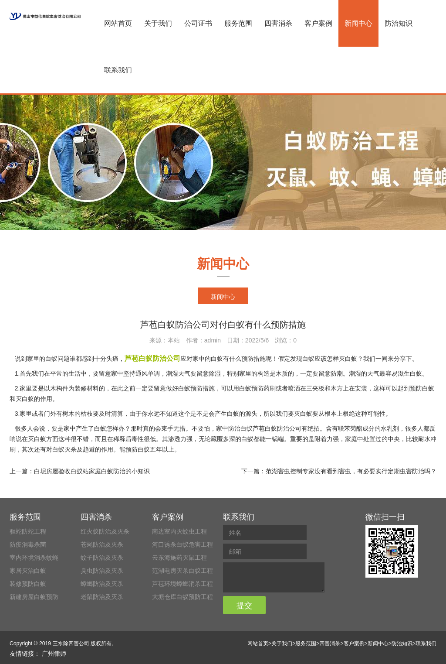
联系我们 (118, 70)
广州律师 (54, 653)
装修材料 (86, 388)
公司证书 (198, 23)
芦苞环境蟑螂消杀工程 (182, 583)
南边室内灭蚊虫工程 (179, 531)
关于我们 (158, 23)
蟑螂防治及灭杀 (102, 583)
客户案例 (318, 23)
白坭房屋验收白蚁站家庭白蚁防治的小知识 (92, 471)
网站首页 (118, 23)
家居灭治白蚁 (28, 570)
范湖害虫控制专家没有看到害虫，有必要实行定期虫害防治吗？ (351, 471)
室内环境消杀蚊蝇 (34, 557)
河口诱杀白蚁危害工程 (182, 544)
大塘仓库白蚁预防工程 (182, 596)
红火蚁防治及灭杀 (105, 531)
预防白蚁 (137, 449)
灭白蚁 (37, 438)
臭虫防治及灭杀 (102, 570)
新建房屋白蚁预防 (34, 596)
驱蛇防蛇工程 (28, 531)
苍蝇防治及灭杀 (102, 544)
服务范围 (238, 23)
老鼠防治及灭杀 (102, 596)
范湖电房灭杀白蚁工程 (182, 570)
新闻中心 (358, 23)
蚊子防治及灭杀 (102, 557)
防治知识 (398, 23)
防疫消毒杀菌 (28, 544)
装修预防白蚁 (28, 583)
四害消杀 (278, 23)
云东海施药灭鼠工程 (179, 557)
